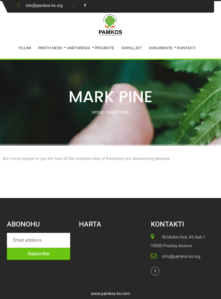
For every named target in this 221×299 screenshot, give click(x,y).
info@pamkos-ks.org (44, 5)
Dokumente (161, 48)
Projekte (105, 48)
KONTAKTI (186, 48)
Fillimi (25, 48)
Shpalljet (131, 48)
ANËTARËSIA (78, 48)
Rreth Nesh (50, 48)
